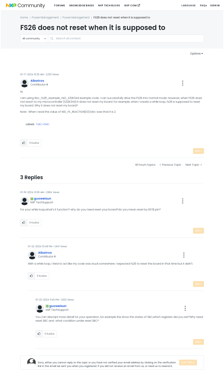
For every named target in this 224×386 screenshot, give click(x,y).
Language (188, 5)
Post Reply (188, 362)
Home (24, 17)
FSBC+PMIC (42, 124)
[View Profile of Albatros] (37, 80)
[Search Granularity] (34, 38)
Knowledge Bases (81, 5)
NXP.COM (130, 5)
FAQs (203, 5)
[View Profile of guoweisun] (42, 198)
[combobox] (126, 38)
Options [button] (195, 54)
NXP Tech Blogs (109, 5)
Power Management (45, 17)
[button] (182, 83)
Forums (59, 5)
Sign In (215, 5)
